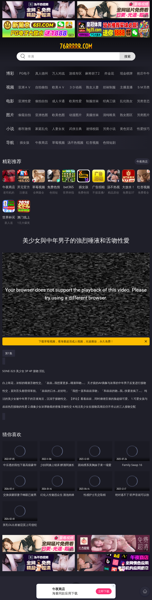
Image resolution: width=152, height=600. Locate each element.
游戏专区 (75, 73)
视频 (10, 87)
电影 (10, 101)
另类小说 (109, 129)
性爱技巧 (143, 129)
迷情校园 (92, 129)
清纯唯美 (109, 115)
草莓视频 (58, 142)
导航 (10, 142)
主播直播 (126, 87)
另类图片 (143, 115)
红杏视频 (92, 142)
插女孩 (24, 142)
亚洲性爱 (24, 101)
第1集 (8, 353)
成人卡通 (58, 101)
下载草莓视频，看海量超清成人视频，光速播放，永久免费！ (93, 341)
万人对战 (58, 73)
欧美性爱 (75, 101)
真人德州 (41, 73)
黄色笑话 (126, 129)
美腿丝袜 (92, 115)
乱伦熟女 (126, 101)
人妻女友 (58, 129)
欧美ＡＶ (58, 87)
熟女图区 (126, 115)
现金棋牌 (126, 73)
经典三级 (109, 101)
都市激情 (24, 129)
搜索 (127, 56)
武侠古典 (75, 129)
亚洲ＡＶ (24, 87)
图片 (10, 114)
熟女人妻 (92, 87)
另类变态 (143, 101)
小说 (10, 128)
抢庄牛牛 (143, 73)
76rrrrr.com (76, 46)
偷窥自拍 (24, 115)
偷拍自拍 (41, 101)
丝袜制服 (109, 87)
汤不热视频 (75, 142)
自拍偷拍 (41, 87)
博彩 (10, 73)
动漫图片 (75, 115)
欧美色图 (58, 115)
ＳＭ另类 (143, 87)
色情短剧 (109, 142)
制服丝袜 (92, 101)
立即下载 (103, 591)
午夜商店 (41, 142)
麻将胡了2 (92, 73)
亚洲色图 (41, 115)
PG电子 (24, 73)
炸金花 (109, 73)
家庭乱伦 (41, 129)
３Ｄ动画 (75, 87)
